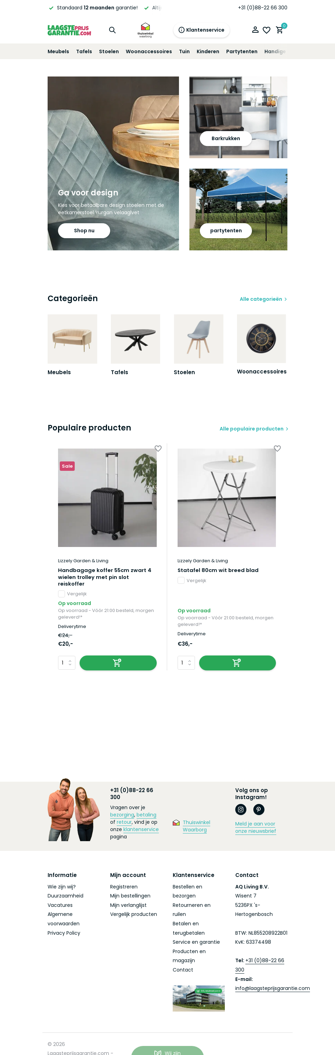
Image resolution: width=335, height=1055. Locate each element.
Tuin (184, 51)
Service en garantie (196, 943)
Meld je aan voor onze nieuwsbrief (255, 829)
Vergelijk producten (133, 915)
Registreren (124, 887)
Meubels (58, 51)
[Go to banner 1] (113, 163)
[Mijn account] (255, 30)
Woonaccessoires (149, 51)
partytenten (226, 230)
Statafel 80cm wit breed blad (219, 571)
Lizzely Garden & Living (83, 562)
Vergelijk (72, 595)
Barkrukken (226, 138)
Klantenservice (201, 30)
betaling (146, 816)
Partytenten (242, 51)
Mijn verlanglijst (128, 906)
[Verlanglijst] (266, 30)
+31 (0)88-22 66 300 (262, 7)
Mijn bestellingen (130, 897)
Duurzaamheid (65, 897)
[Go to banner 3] (238, 209)
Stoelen (109, 51)
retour (124, 823)
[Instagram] (240, 810)
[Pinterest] (258, 810)
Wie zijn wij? (62, 887)
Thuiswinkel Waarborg (196, 827)
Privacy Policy (64, 934)
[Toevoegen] (118, 664)
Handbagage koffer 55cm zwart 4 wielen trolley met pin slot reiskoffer (105, 578)
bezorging (122, 816)
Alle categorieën (261, 299)
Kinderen (208, 51)
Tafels (84, 51)
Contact (183, 971)
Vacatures (60, 906)
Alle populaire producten (250, 430)
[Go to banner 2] (238, 117)
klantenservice (141, 830)
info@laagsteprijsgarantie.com (272, 989)
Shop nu (84, 230)
